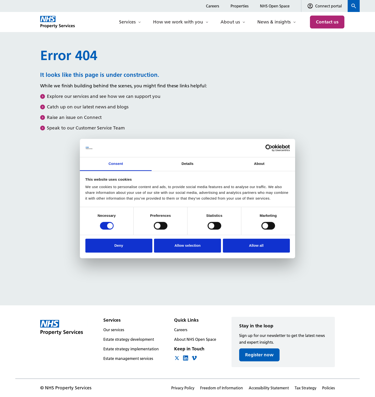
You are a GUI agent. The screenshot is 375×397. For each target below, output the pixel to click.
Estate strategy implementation (131, 349)
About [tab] (259, 164)
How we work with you (178, 22)
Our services (113, 329)
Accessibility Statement (269, 388)
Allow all (256, 246)
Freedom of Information (221, 388)
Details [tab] (187, 164)
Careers (212, 6)
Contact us (327, 22)
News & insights (274, 22)
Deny (118, 246)
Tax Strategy (305, 388)
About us (230, 22)
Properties (239, 6)
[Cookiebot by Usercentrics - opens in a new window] (269, 147)
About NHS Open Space (195, 339)
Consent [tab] (116, 164)
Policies (328, 388)
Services (127, 22)
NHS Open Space (275, 6)
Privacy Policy (182, 388)
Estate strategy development (128, 339)
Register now (259, 355)
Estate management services (128, 358)
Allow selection (187, 246)
